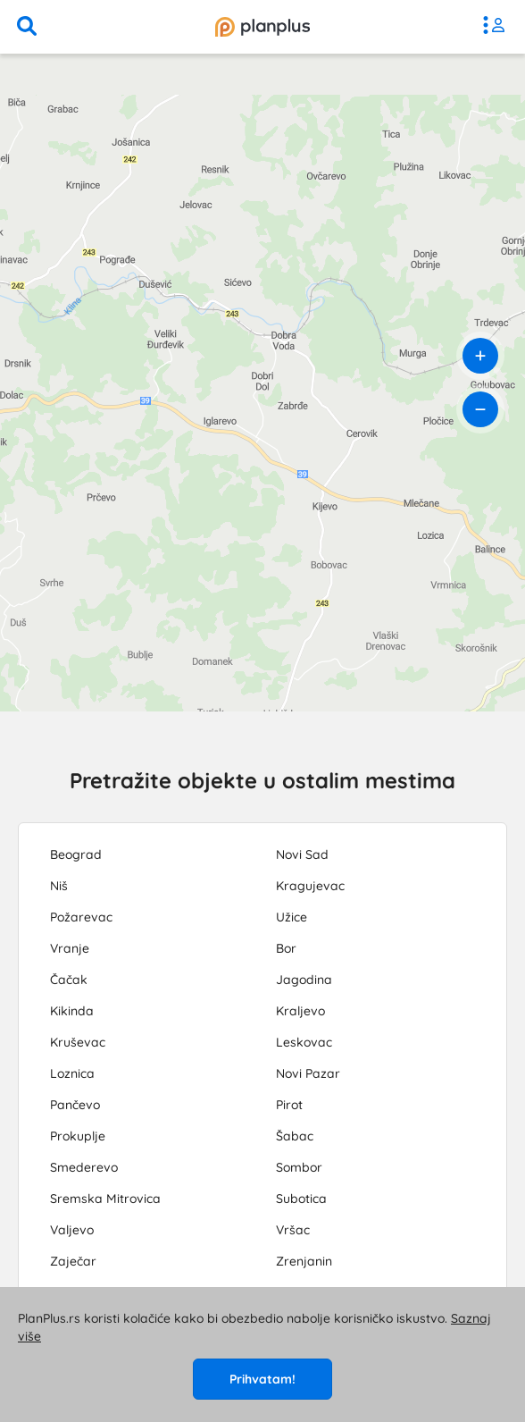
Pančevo (75, 1105)
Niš (59, 886)
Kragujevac (310, 886)
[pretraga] (27, 27)
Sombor (299, 1167)
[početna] (262, 27)
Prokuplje (77, 1136)
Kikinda (72, 1011)
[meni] (498, 27)
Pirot (289, 1105)
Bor (286, 948)
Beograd (76, 854)
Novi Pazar (308, 1073)
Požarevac (81, 917)
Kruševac (77, 1042)
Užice (291, 917)
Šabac (294, 1136)
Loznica (72, 1073)
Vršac (293, 1230)
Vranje (69, 948)
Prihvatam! (262, 1379)
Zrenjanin (304, 1261)
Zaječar (73, 1261)
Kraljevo (300, 1011)
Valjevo (72, 1230)
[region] (262, 382)
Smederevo (84, 1167)
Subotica (301, 1199)
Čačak (69, 980)
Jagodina (304, 980)
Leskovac (304, 1042)
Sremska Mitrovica (105, 1199)
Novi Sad (302, 854)
